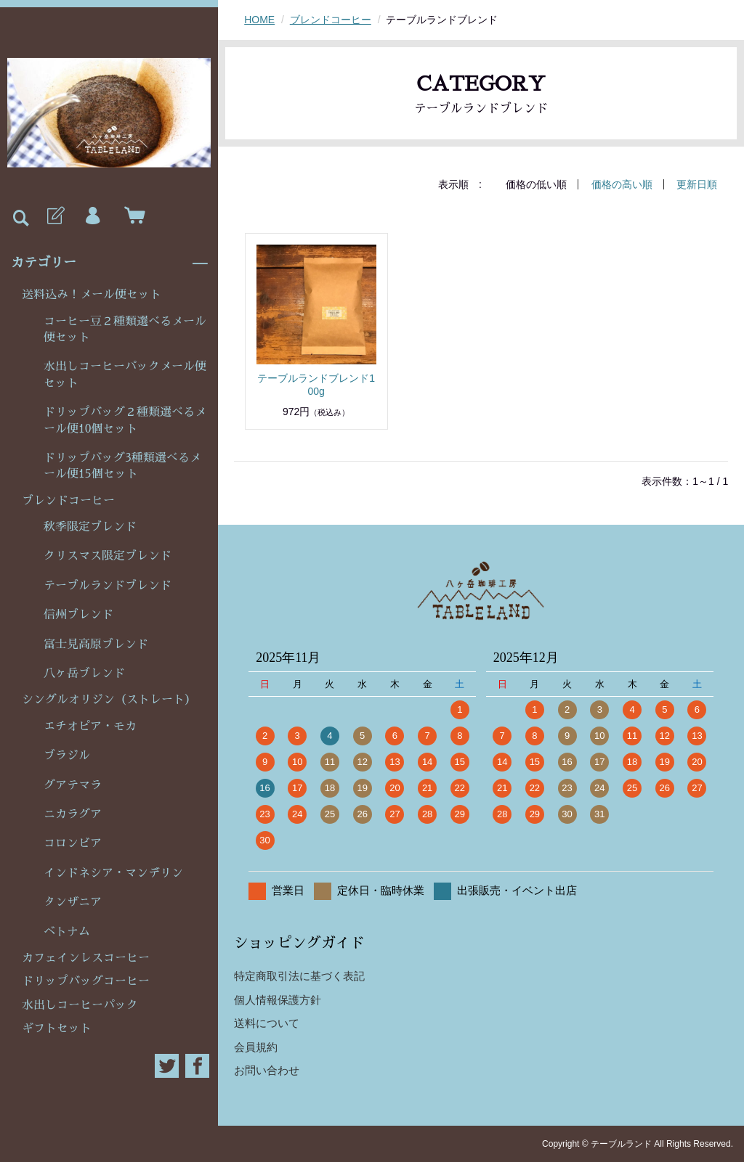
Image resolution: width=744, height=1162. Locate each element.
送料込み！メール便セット (91, 294)
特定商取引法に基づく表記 (299, 976)
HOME (259, 19)
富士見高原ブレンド (96, 644)
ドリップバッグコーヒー (86, 981)
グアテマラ (73, 785)
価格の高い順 (621, 184)
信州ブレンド (78, 615)
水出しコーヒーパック (80, 1005)
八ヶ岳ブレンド (84, 673)
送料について (266, 1023)
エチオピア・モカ (90, 726)
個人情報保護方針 (277, 1000)
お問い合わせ (266, 1070)
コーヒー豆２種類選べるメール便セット (125, 329)
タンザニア (73, 902)
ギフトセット (57, 1028)
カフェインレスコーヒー (86, 958)
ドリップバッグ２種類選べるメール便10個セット (125, 420)
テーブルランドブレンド (107, 586)
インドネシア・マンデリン (113, 873)
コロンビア (73, 843)
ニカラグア (73, 814)
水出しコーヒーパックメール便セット (125, 374)
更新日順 (696, 184)
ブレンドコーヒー (68, 501)
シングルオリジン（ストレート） (109, 699)
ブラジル (67, 755)
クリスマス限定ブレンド (107, 556)
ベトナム (67, 932)
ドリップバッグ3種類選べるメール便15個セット (122, 466)
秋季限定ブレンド (90, 527)
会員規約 (256, 1047)
